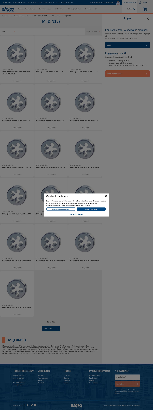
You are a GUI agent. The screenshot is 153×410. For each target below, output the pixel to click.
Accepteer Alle (91, 209)
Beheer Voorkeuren (76, 214)
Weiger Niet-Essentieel (60, 209)
